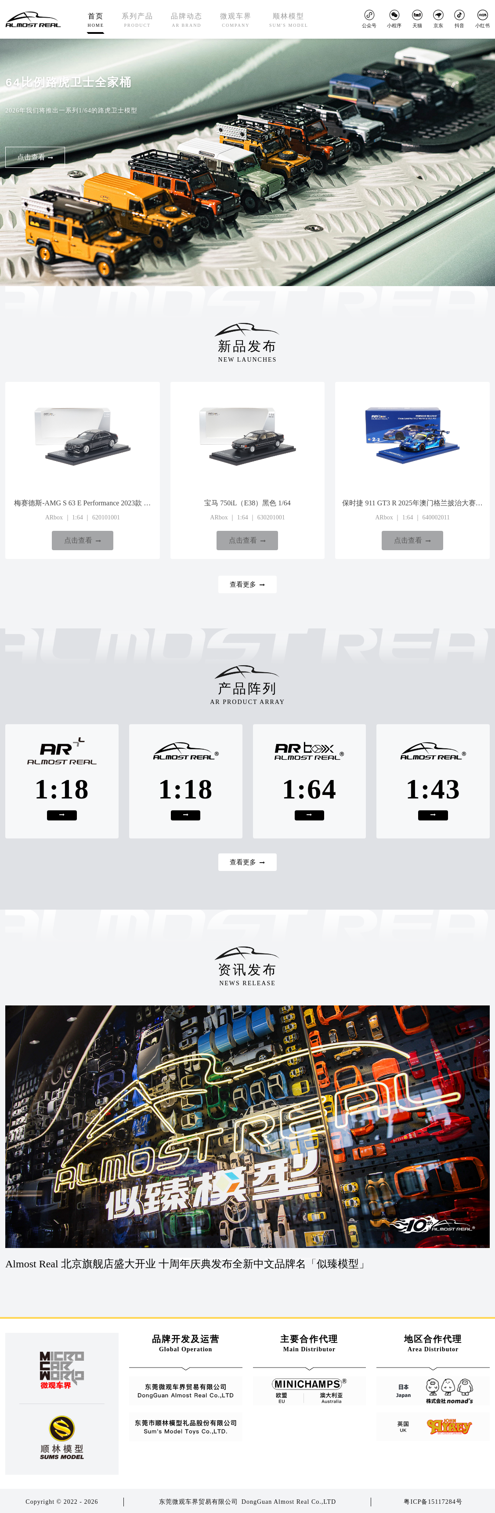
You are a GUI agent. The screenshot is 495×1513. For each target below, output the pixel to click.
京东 (438, 19)
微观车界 (236, 20)
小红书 (482, 19)
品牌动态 (186, 20)
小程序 (394, 19)
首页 (95, 20)
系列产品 (137, 20)
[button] (217, 263)
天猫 (417, 19)
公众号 (369, 19)
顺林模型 (288, 20)
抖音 (459, 19)
